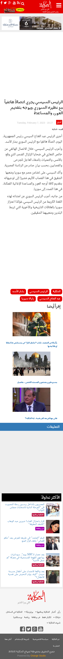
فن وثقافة (35, 617)
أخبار (59, 122)
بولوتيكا (28, 612)
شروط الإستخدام (22, 639)
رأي (58, 612)
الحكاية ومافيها (42, 612)
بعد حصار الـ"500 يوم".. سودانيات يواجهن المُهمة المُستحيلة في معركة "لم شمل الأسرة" (26, 557)
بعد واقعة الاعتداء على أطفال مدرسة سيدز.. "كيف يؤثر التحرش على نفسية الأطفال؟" (26, 574)
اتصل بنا (56, 646)
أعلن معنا (8, 639)
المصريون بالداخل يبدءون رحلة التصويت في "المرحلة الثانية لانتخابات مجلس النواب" (24, 507)
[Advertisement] (31, 65)
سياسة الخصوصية (40, 639)
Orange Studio (38, 655)
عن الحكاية (56, 639)
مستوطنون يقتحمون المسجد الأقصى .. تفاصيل (37, 382)
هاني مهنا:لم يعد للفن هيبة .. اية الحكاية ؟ (41, 418)
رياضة (27, 617)
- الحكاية (55, 129)
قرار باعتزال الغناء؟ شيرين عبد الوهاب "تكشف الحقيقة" (25, 523)
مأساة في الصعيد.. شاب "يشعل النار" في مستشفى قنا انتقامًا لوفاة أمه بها (31, 344)
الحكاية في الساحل (14, 612)
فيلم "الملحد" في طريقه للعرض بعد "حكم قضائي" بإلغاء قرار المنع (24, 539)
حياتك (56, 617)
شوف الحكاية (53, 622)
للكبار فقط (46, 617)
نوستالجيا (17, 617)
